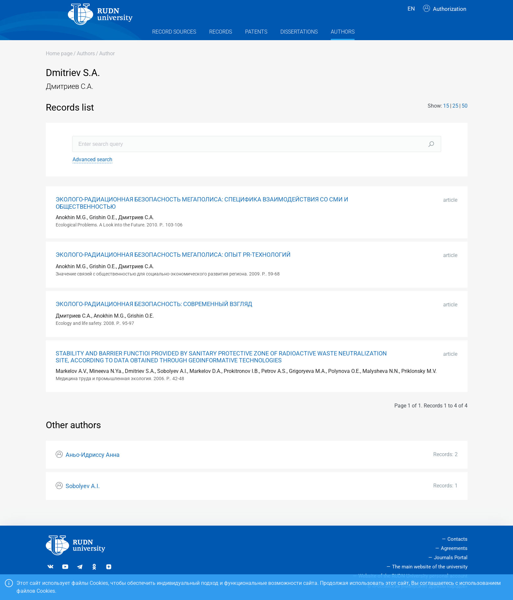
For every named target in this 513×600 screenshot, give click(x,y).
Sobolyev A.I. (83, 498)
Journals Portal (451, 558)
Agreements (454, 548)
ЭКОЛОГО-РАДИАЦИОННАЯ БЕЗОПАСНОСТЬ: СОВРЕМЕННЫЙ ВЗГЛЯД (154, 316)
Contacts (457, 539)
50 (465, 118)
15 (446, 118)
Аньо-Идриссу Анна (93, 467)
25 (455, 118)
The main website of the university (430, 567)
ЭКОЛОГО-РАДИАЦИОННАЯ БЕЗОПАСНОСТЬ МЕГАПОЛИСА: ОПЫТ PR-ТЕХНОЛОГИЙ (173, 267)
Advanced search (92, 172)
